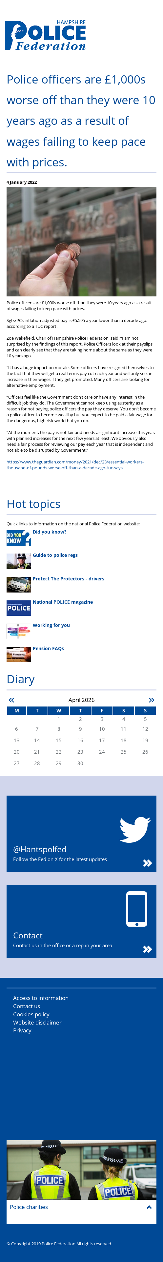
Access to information (41, 998)
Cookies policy (31, 1014)
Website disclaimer (37, 1022)
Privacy (22, 1030)
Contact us (26, 1006)
